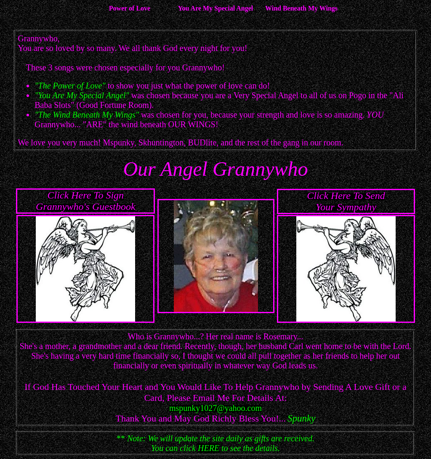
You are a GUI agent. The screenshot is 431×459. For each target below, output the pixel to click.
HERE (208, 448)
